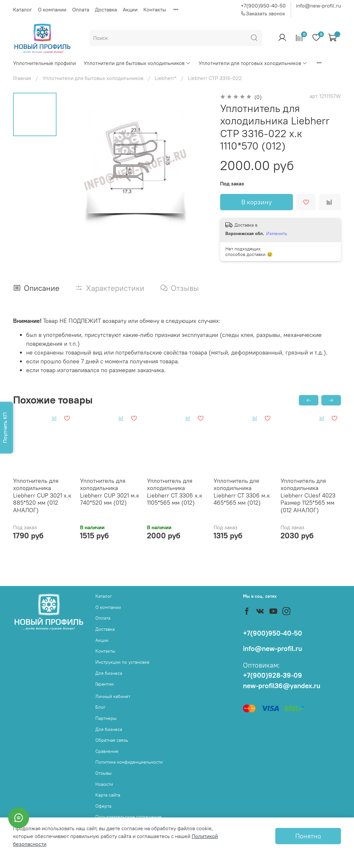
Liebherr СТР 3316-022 (215, 78)
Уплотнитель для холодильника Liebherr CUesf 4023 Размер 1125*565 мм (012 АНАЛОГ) (308, 495)
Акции (130, 9)
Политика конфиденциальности (129, 762)
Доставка (106, 9)
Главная (22, 78)
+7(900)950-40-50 (263, 5)
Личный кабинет (112, 696)
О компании (52, 9)
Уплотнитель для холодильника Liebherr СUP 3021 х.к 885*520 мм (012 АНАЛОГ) (42, 495)
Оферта (103, 806)
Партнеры (106, 718)
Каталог (22, 9)
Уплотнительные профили (44, 63)
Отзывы (103, 773)
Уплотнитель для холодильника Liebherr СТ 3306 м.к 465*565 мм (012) (242, 492)
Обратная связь (111, 740)
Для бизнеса (108, 673)
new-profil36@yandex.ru (281, 685)
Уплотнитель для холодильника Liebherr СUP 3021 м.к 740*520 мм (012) (109, 492)
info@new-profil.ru (318, 5)
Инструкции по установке (122, 662)
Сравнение (107, 751)
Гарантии (104, 684)
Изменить (276, 233)
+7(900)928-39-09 (272, 675)
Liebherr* (165, 78)
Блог (100, 707)
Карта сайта (107, 795)
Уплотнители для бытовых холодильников (137, 63)
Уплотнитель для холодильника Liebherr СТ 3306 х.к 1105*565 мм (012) (174, 492)
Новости (104, 784)
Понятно (308, 836)
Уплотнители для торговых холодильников (253, 63)
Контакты (154, 9)
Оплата (80, 9)
